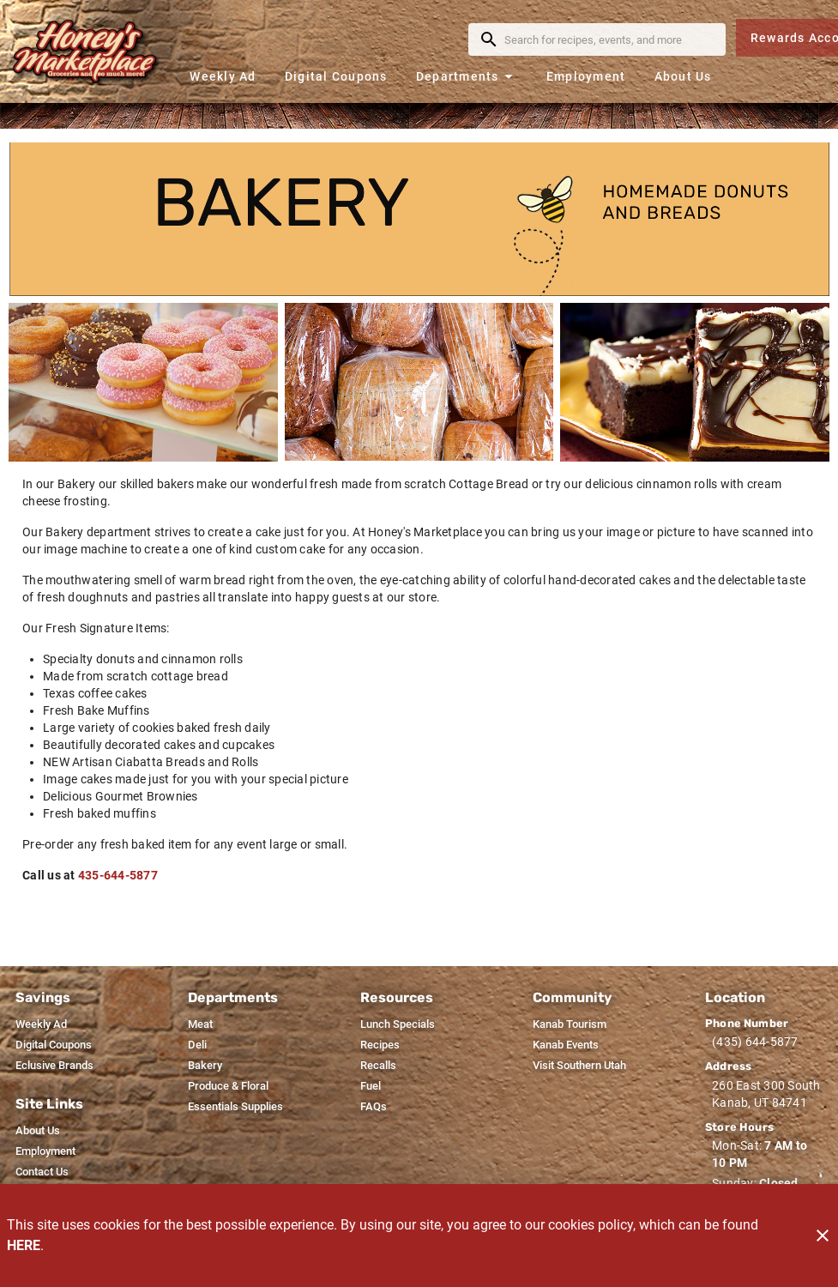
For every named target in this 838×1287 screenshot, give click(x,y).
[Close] (822, 1235)
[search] (609, 39)
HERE (23, 1245)
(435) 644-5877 (755, 1041)
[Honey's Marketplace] (92, 51)
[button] (466, 76)
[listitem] (41, 1024)
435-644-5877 (118, 875)
